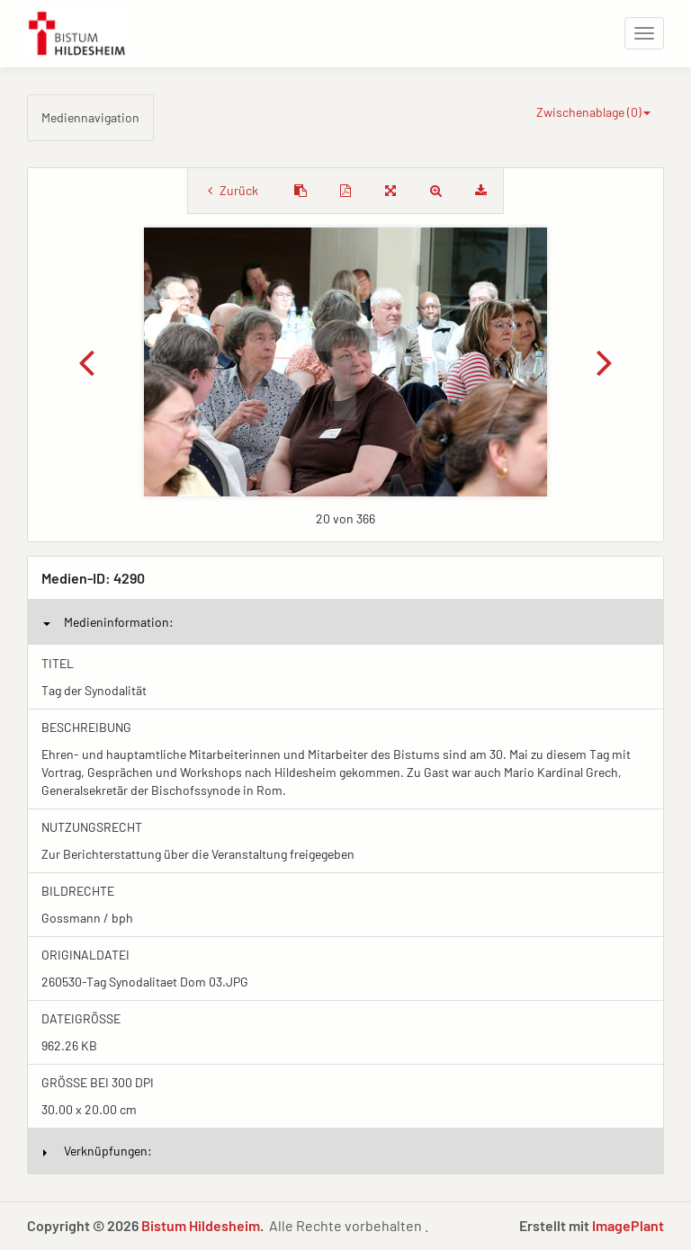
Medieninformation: (108, 621)
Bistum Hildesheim (200, 1225)
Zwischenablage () (593, 112)
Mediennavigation (90, 117)
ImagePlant (628, 1225)
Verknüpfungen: (97, 1150)
